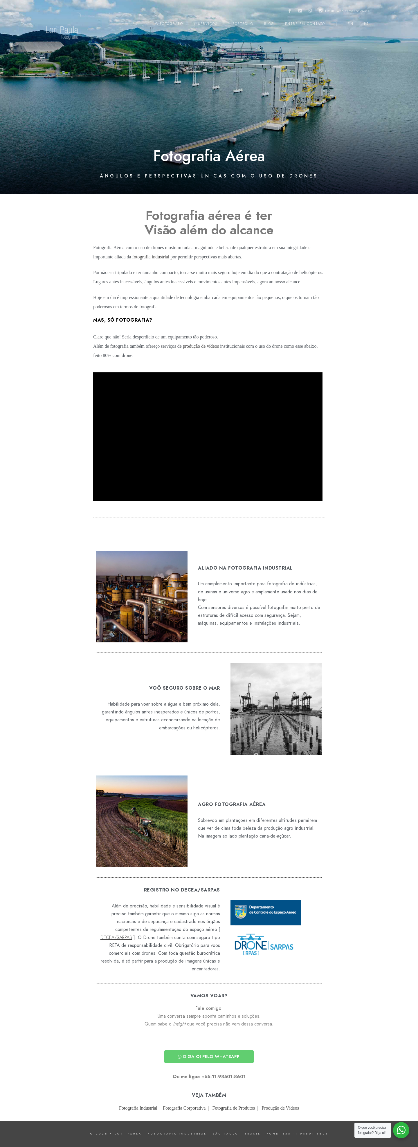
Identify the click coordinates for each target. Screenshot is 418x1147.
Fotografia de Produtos (233, 1108)
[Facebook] (290, 12)
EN (350, 23)
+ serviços (205, 23)
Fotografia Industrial (138, 1108)
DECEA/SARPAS (116, 937)
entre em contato (305, 23)
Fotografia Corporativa (184, 1108)
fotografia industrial (151, 256)
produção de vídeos (201, 346)
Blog (269, 23)
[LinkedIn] (300, 12)
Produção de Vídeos (280, 1108)
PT (366, 23)
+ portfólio (240, 23)
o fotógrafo (169, 23)
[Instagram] (310, 12)
